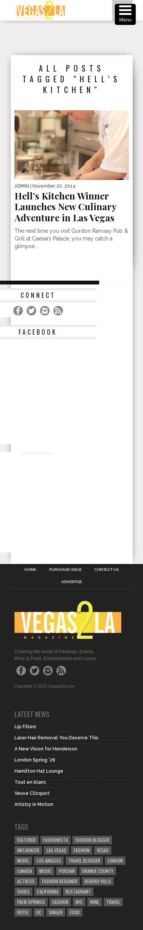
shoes (23, 891)
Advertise (71, 582)
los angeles (49, 860)
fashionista (55, 840)
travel (113, 902)
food (75, 912)
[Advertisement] (77, 37)
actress (26, 881)
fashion (60, 902)
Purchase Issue (65, 570)
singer (56, 912)
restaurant (78, 891)
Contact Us (106, 570)
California (47, 891)
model (23, 860)
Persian (67, 871)
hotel (23, 912)
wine (94, 902)
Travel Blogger (84, 860)
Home (30, 570)
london (115, 860)
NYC (79, 902)
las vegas (56, 850)
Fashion (82, 850)
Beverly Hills (98, 881)
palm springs (31, 902)
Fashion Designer (59, 881)
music (45, 871)
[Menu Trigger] (125, 14)
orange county (97, 871)
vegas (103, 850)
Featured (26, 840)
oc (39, 912)
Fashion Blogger (92, 840)
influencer (28, 850)
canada (24, 871)
